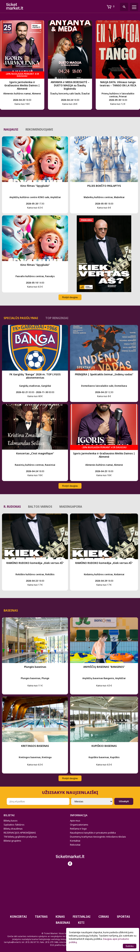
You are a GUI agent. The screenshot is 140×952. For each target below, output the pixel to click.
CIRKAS (103, 917)
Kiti (81, 923)
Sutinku (130, 946)
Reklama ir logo (78, 828)
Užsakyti (124, 801)
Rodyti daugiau (70, 297)
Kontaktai (75, 840)
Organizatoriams (79, 824)
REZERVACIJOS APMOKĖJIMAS (20, 832)
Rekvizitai (75, 844)
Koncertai (18, 917)
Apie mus (75, 820)
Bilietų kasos (11, 820)
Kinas (60, 917)
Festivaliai (81, 917)
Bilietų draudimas (13, 828)
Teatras (41, 917)
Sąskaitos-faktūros (14, 824)
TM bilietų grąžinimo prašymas (20, 836)
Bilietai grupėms (12, 840)
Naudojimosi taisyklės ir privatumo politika (93, 832)
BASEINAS (63, 923)
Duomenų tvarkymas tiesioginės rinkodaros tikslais (98, 836)
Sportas (123, 917)
